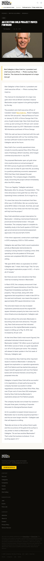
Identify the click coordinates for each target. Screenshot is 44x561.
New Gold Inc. (21, 113)
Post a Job (4, 507)
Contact (4, 521)
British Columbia (14, 13)
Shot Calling (5, 492)
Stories (4, 13)
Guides (4, 486)
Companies (5, 483)
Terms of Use (34, 536)
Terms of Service (6, 528)
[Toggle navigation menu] (41, 2)
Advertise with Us (9, 467)
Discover (4, 476)
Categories (5, 479)
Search (4, 489)
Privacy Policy (5, 524)
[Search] (37, 2)
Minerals (25, 13)
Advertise (4, 515)
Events (3, 503)
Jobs (3, 500)
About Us (4, 518)
